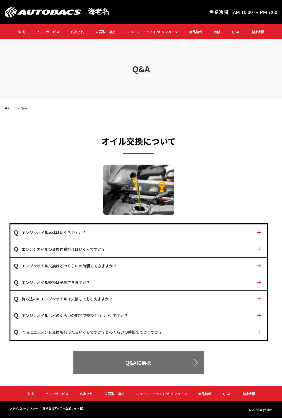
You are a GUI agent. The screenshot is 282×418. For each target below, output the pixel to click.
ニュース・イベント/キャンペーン (152, 31)
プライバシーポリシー (24, 408)
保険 (217, 31)
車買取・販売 (105, 31)
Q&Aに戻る (138, 362)
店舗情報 (257, 31)
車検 (21, 31)
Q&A (235, 31)
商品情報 (195, 31)
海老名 (98, 10)
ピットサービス (47, 31)
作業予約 (77, 31)
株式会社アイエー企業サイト (61, 408)
